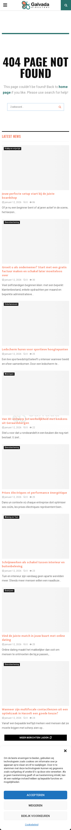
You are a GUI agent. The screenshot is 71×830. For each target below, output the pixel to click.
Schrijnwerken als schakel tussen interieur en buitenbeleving (33, 564)
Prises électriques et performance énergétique (34, 492)
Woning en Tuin (11, 517)
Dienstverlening (12, 222)
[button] (65, 751)
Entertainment (11, 304)
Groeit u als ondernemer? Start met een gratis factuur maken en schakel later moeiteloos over (34, 271)
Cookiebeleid (31, 824)
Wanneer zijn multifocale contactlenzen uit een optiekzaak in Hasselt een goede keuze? (35, 711)
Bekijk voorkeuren (35, 816)
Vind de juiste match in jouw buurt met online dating (33, 638)
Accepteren (35, 795)
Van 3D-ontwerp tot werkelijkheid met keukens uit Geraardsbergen (34, 421)
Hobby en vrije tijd (12, 148)
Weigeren (35, 805)
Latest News (11, 136)
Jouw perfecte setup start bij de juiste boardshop (28, 195)
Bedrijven (9, 591)
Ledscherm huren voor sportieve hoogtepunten (35, 349)
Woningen (9, 374)
